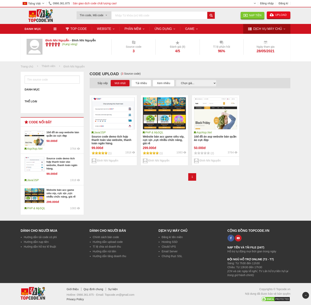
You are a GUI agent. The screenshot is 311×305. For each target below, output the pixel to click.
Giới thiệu (73, 289)
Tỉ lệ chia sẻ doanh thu (107, 246)
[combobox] (94, 14)
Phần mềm (133, 28)
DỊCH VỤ (265, 29)
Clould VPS (169, 246)
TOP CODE (76, 28)
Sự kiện (113, 289)
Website (104, 28)
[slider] (52, 45)
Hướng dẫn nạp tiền (36, 241)
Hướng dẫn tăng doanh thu (109, 256)
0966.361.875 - (86, 294)
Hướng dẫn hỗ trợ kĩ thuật (40, 246)
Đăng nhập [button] (267, 3)
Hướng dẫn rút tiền (104, 251)
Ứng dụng (163, 28)
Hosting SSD (170, 241)
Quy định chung (93, 289)
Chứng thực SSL (172, 256)
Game (190, 28)
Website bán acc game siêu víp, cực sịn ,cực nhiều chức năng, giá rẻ (60, 193)
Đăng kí (283, 3)
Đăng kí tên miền (172, 237)
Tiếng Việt (32, 3)
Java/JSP (100, 132)
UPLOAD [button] (278, 14)
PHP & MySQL (154, 132)
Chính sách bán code (106, 237)
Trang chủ (27, 66)
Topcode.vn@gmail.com (119, 294)
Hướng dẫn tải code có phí (40, 237)
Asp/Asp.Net (204, 132)
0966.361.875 (58, 3)
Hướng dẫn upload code (108, 241)
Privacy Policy (75, 299)
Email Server (170, 251)
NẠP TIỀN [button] (252, 15)
